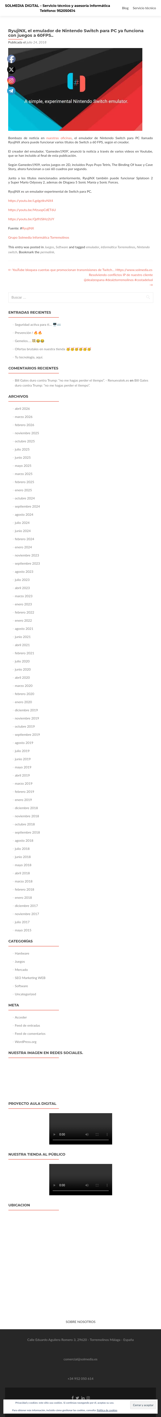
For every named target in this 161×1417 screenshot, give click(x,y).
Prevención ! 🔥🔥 (28, 333)
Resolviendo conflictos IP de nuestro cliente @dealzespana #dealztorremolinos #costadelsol (118, 280)
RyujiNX (28, 228)
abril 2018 (22, 873)
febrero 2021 (24, 653)
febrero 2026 (24, 425)
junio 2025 (23, 457)
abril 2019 (22, 775)
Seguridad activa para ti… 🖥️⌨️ (38, 324)
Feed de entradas (27, 1025)
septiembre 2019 (27, 734)
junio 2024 (23, 531)
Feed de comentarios (30, 1033)
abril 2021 (22, 645)
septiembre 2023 (27, 563)
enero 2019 (23, 800)
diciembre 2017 (26, 906)
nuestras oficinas (59, 138)
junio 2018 (23, 857)
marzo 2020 (23, 685)
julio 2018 (22, 848)
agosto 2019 (24, 743)
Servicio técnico (144, 8)
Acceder (21, 1017)
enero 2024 (23, 547)
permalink (47, 252)
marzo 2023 (23, 596)
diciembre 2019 (26, 710)
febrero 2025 (24, 482)
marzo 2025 (23, 474)
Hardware (22, 953)
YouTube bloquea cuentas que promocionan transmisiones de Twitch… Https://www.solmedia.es (80, 270)
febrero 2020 (24, 694)
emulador (92, 247)
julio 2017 (22, 922)
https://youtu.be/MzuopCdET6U (32, 210)
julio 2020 (22, 661)
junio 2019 (23, 759)
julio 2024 (22, 523)
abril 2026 (22, 408)
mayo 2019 (23, 767)
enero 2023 (23, 604)
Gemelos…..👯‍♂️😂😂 (29, 341)
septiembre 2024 (27, 506)
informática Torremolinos (118, 247)
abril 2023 (22, 588)
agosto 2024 (24, 514)
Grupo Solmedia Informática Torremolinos (38, 237)
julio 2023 (22, 580)
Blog (125, 8)
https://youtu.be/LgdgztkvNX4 (30, 200)
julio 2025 (22, 449)
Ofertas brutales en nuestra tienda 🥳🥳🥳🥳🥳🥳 (53, 349)
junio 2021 (23, 637)
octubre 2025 (25, 441)
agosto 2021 (24, 628)
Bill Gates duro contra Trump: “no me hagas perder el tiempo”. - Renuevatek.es (72, 380)
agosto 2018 (24, 840)
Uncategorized (25, 994)
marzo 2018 (23, 881)
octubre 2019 (25, 726)
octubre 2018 (25, 824)
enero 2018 (23, 897)
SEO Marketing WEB (30, 978)
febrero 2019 (24, 791)
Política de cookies (107, 1410)
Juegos (49, 247)
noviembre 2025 (27, 433)
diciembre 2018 (26, 808)
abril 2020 (22, 677)
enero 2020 (23, 702)
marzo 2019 (23, 783)
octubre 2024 (25, 498)
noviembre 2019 (27, 718)
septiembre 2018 (27, 832)
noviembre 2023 (27, 555)
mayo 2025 (23, 465)
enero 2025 (23, 490)
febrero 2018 (24, 889)
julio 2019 (22, 751)
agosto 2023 (24, 571)
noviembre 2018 (27, 816)
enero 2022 (23, 620)
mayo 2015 (23, 930)
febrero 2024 (24, 539)
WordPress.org (25, 1042)
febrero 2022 (24, 612)
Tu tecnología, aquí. (29, 357)
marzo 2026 (23, 417)
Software (62, 247)
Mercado (21, 969)
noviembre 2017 (27, 914)
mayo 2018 (23, 865)
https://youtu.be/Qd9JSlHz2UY (31, 219)
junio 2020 (23, 669)
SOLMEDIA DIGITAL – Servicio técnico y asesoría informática (57, 6)
